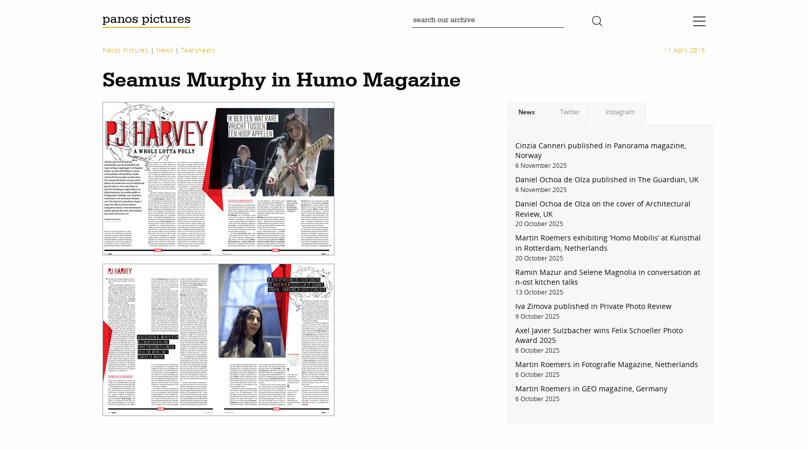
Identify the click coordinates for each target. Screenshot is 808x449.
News (164, 50)
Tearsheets (198, 50)
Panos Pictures (125, 50)
